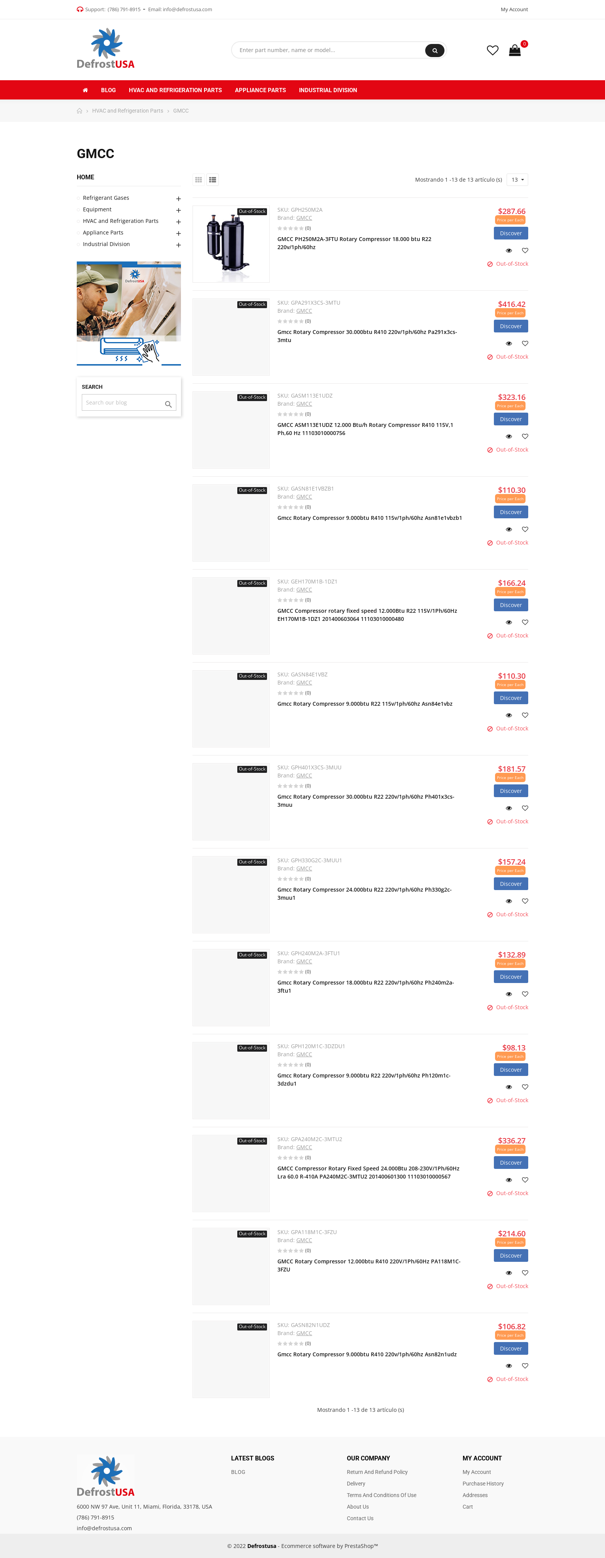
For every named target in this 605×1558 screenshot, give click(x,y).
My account (477, 1472)
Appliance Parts (103, 232)
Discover (511, 233)
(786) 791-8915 (124, 9)
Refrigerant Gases (106, 197)
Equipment (97, 209)
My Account (514, 9)
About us (358, 1507)
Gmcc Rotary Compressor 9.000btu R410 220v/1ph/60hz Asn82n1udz (367, 1354)
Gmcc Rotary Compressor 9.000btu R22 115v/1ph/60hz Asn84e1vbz (365, 703)
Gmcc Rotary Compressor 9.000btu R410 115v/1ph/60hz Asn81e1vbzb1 (369, 517)
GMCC (304, 217)
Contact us (360, 1518)
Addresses (475, 1495)
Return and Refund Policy (377, 1472)
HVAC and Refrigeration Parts (121, 220)
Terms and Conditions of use (381, 1495)
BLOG (238, 1472)
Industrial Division (106, 244)
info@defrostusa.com (187, 9)
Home (85, 177)
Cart (468, 1507)
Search (435, 50)
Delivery (356, 1483)
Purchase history (483, 1483)
